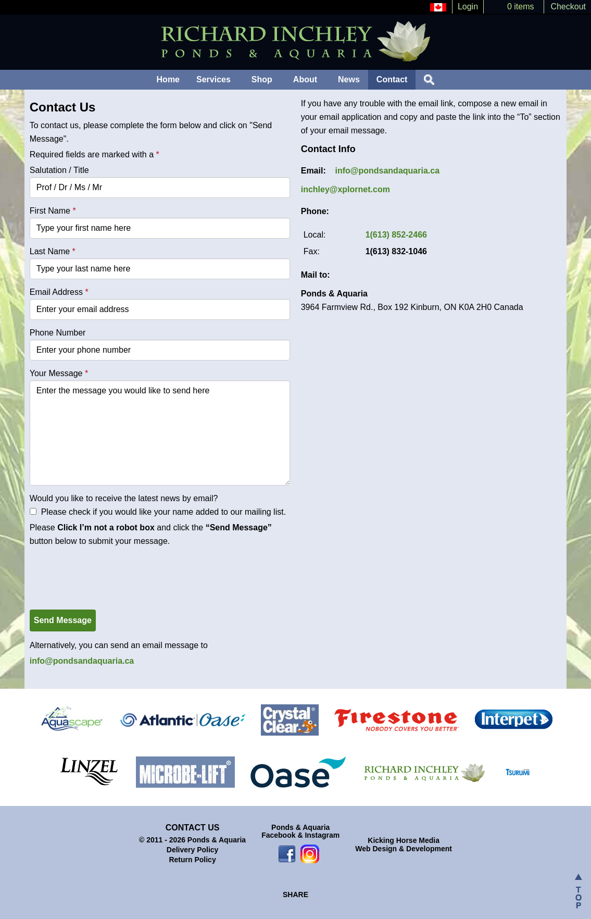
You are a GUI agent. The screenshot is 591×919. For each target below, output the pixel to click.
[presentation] (109, 570)
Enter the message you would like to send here (160, 433)
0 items (520, 6)
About (305, 79)
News (349, 79)
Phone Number (58, 332)
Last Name (53, 251)
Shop (262, 79)
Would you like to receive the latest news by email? (124, 498)
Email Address (59, 292)
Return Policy (192, 859)
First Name (53, 210)
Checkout (568, 6)
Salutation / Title (59, 170)
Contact (392, 79)
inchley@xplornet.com (345, 189)
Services (213, 79)
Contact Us (193, 827)
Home (168, 79)
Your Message (59, 373)
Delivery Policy (193, 850)
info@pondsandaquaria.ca (82, 660)
